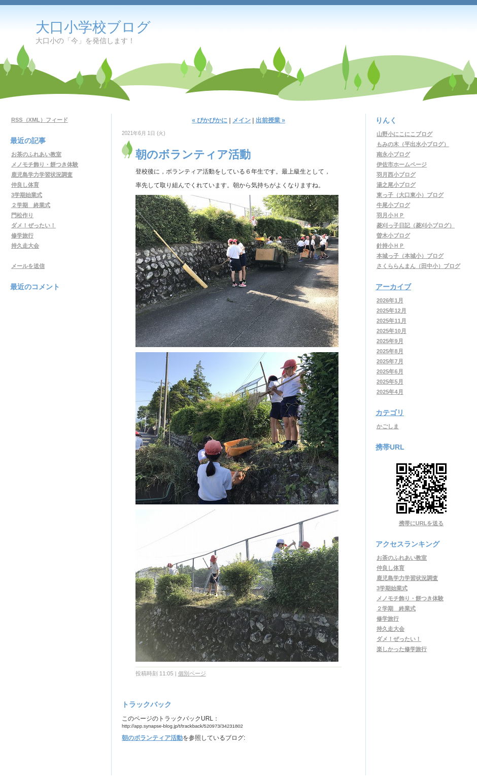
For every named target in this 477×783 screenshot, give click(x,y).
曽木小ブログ (393, 235)
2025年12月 (391, 311)
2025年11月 (391, 321)
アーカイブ (393, 287)
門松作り (22, 215)
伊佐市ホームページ (402, 164)
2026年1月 (390, 300)
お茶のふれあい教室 (36, 154)
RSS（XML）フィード (39, 120)
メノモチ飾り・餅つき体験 (44, 164)
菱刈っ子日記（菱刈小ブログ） (416, 225)
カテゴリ (390, 412)
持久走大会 (25, 246)
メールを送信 (28, 266)
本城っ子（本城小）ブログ (410, 256)
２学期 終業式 (30, 205)
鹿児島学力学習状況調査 (42, 175)
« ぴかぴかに (209, 120)
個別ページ (192, 673)
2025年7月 (390, 361)
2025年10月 (391, 331)
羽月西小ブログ (396, 175)
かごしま (388, 426)
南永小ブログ (393, 154)
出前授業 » (270, 120)
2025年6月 (390, 371)
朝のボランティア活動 (152, 737)
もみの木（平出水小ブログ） (413, 144)
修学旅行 (22, 235)
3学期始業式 (26, 195)
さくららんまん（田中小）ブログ (418, 266)
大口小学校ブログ (93, 27)
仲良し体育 (25, 185)
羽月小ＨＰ (390, 215)
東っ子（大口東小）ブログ (410, 195)
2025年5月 (390, 382)
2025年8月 (390, 351)
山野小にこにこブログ (404, 134)
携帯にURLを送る (421, 523)
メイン (241, 120)
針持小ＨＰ (390, 246)
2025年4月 (390, 392)
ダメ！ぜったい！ (33, 225)
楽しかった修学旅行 (402, 649)
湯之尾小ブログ (396, 185)
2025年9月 (390, 341)
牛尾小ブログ (393, 205)
